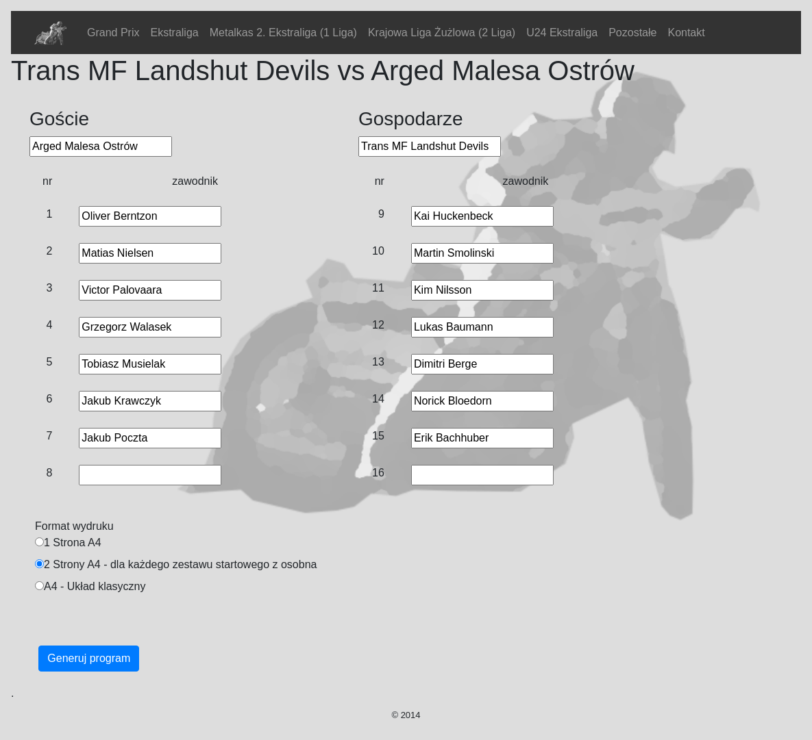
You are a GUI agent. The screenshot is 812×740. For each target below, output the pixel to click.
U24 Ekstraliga (562, 32)
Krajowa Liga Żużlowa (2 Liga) (441, 32)
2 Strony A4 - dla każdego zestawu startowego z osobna (180, 564)
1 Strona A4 (72, 542)
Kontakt (685, 32)
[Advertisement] (392, 631)
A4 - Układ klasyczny (95, 586)
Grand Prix (113, 32)
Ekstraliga (174, 32)
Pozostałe (632, 32)
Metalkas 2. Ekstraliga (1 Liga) (283, 32)
